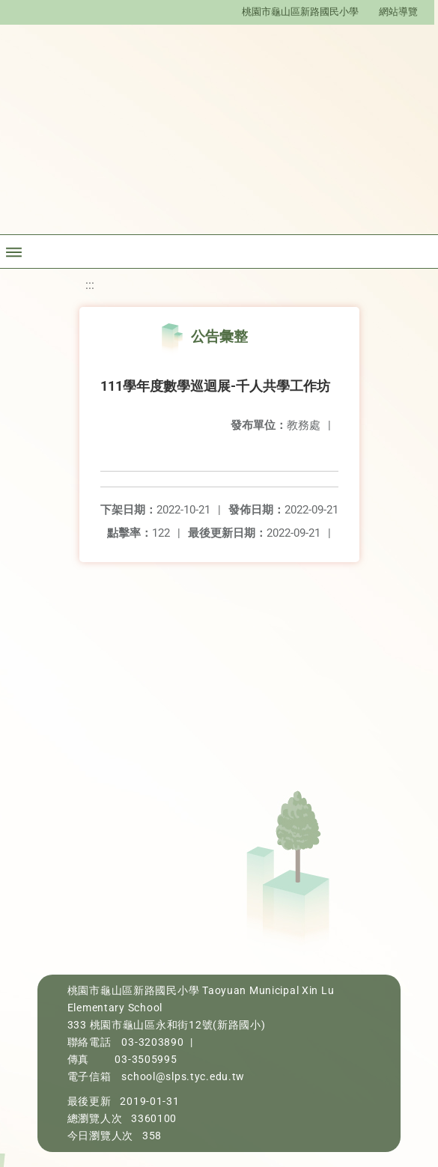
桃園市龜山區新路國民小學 (300, 11)
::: (89, 285)
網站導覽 (398, 11)
